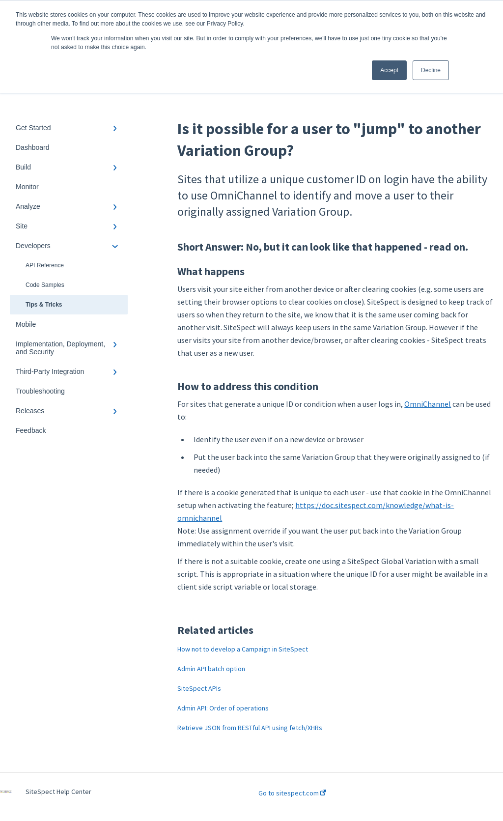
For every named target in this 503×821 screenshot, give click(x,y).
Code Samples (45, 285)
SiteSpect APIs (199, 688)
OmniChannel (427, 404)
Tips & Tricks (44, 304)
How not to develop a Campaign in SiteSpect (242, 649)
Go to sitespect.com (292, 793)
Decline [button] (431, 70)
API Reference (45, 265)
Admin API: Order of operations (223, 708)
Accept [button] (389, 70)
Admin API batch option (211, 668)
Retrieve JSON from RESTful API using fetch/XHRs (249, 727)
